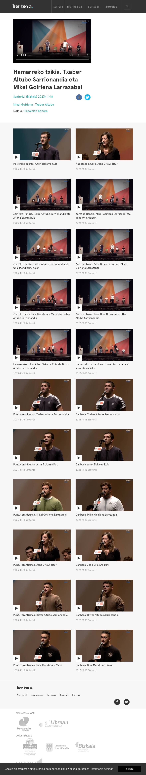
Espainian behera (36, 111)
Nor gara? (22, 695)
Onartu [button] (130, 769)
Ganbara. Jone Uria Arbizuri (92, 564)
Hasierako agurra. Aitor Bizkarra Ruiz (35, 163)
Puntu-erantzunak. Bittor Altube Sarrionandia (40, 614)
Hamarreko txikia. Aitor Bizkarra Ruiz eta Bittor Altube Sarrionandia (41, 366)
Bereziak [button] (112, 6)
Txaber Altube (44, 104)
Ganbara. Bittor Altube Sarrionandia (97, 614)
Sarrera (58, 6)
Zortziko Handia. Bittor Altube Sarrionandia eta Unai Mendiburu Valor (41, 265)
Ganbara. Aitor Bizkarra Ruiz (92, 464)
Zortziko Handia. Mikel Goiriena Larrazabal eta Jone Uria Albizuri (103, 215)
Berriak (76, 695)
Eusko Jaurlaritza (29, 746)
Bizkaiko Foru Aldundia (89, 746)
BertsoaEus (27, 6)
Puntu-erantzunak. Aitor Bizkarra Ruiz (35, 464)
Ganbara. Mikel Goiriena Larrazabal (96, 514)
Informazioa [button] (75, 6)
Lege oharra (37, 695)
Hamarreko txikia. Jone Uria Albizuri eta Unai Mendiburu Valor (102, 366)
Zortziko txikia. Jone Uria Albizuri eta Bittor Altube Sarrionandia (101, 316)
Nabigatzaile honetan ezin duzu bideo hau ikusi (52, 41)
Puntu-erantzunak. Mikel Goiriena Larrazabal (40, 514)
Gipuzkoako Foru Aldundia (59, 746)
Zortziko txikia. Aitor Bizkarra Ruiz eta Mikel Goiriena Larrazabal (101, 265)
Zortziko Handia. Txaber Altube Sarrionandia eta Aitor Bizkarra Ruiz (41, 215)
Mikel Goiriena (23, 104)
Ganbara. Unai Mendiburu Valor (94, 665)
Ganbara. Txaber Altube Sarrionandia (98, 414)
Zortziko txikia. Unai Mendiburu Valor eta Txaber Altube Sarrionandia (41, 316)
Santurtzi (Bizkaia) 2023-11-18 (33, 96)
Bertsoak (51, 695)
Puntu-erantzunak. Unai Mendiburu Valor (37, 665)
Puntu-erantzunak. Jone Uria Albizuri (35, 564)
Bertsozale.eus (26, 723)
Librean (54, 723)
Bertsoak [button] (95, 6)
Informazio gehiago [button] (102, 769)
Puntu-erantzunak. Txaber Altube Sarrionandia (41, 414)
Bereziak (64, 695)
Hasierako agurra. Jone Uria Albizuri (97, 163)
